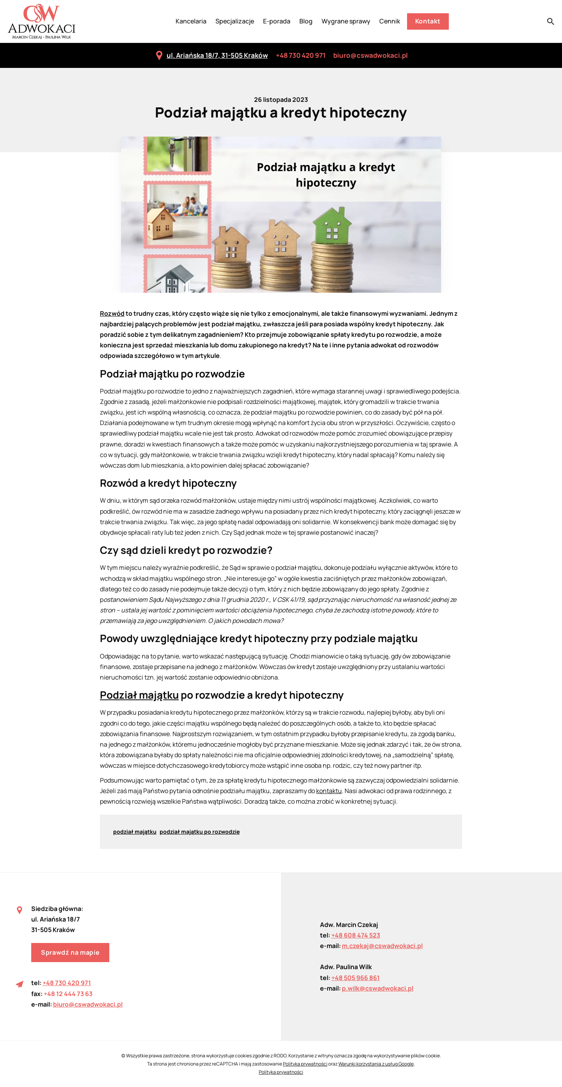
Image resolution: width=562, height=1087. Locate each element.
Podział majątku (139, 695)
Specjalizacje (234, 21)
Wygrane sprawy (346, 21)
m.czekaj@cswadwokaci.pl (382, 945)
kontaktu (329, 790)
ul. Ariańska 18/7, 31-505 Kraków (211, 55)
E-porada (276, 21)
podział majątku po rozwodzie (200, 831)
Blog (306, 21)
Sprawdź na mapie (70, 952)
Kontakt (428, 21)
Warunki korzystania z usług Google (376, 1063)
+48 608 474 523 (355, 935)
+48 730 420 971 (300, 55)
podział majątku (135, 831)
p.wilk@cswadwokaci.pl (377, 988)
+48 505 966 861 (355, 977)
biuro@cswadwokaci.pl (370, 55)
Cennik (389, 21)
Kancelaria (191, 21)
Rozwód (112, 313)
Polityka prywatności (305, 1063)
